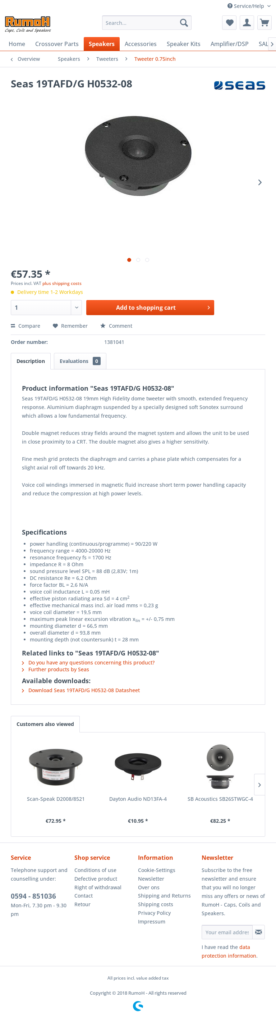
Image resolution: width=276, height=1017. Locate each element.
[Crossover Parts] (57, 44)
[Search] (184, 22)
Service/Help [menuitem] (246, 6)
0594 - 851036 (33, 896)
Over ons (149, 887)
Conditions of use (95, 870)
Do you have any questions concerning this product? (88, 662)
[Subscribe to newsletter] (258, 932)
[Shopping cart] (264, 22)
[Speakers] (102, 44)
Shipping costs (155, 904)
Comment (116, 325)
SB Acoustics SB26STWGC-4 (220, 798)
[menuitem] (147, 22)
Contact (83, 895)
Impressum (151, 921)
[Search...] (147, 22)
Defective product (95, 878)
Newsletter (151, 878)
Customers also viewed (45, 724)
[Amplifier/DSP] (230, 44)
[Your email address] (227, 932)
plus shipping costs (62, 283)
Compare (25, 325)
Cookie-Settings (156, 870)
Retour (82, 904)
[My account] (247, 22)
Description (31, 361)
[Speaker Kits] (184, 44)
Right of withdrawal (97, 887)
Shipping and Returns (164, 895)
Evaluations (80, 361)
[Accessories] (141, 44)
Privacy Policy (154, 912)
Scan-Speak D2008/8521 (56, 798)
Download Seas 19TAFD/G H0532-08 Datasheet (81, 690)
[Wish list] (229, 22)
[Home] (17, 44)
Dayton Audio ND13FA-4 (138, 798)
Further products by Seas (55, 669)
